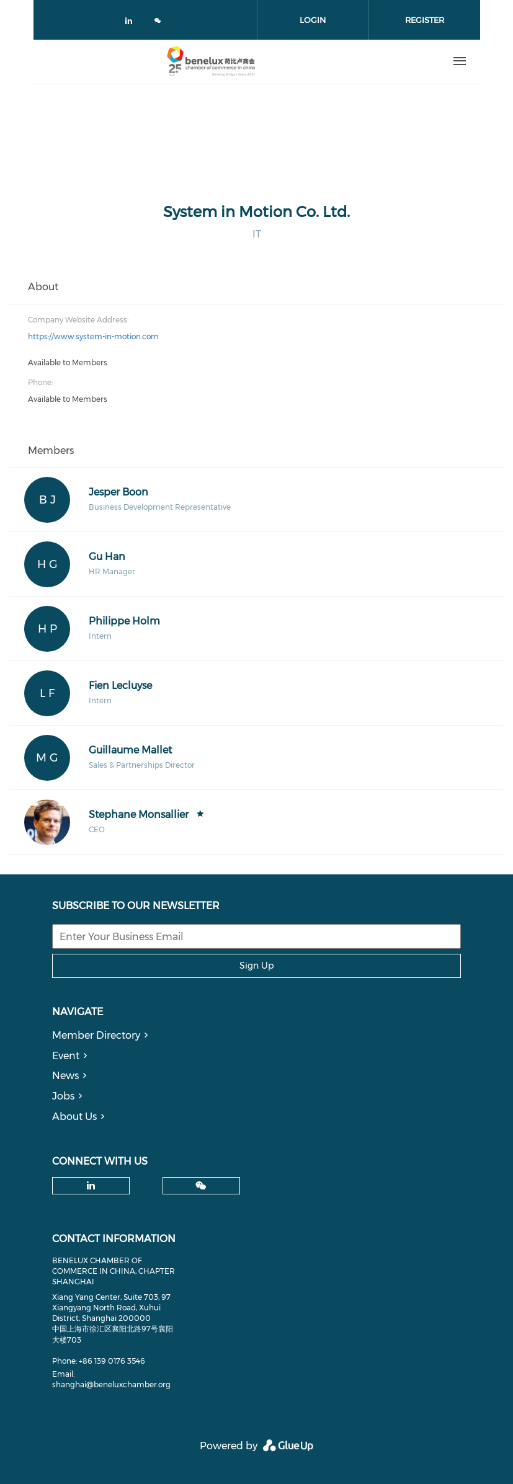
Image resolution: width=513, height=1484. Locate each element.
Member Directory (96, 1035)
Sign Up (256, 965)
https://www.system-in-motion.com (93, 336)
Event (65, 1056)
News (65, 1076)
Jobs (63, 1096)
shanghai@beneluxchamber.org (111, 1384)
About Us (74, 1116)
